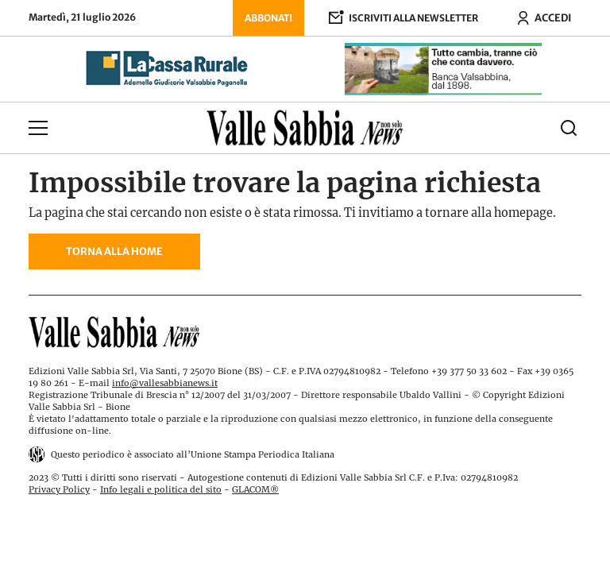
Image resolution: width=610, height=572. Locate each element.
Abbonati (268, 18)
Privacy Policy (59, 489)
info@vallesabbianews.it (165, 382)
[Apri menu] (98, 127)
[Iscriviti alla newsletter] (403, 18)
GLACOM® (255, 489)
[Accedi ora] (543, 18)
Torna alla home (114, 251)
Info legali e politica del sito (161, 489)
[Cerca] (512, 127)
